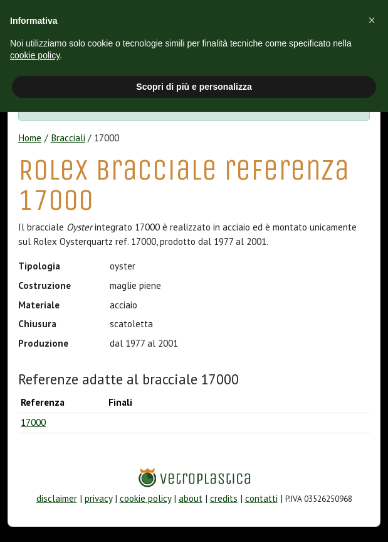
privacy (98, 498)
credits (224, 498)
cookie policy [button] (35, 55)
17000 (33, 422)
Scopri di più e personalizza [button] (193, 87)
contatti (261, 498)
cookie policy (145, 498)
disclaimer (56, 498)
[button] (372, 20)
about (190, 498)
